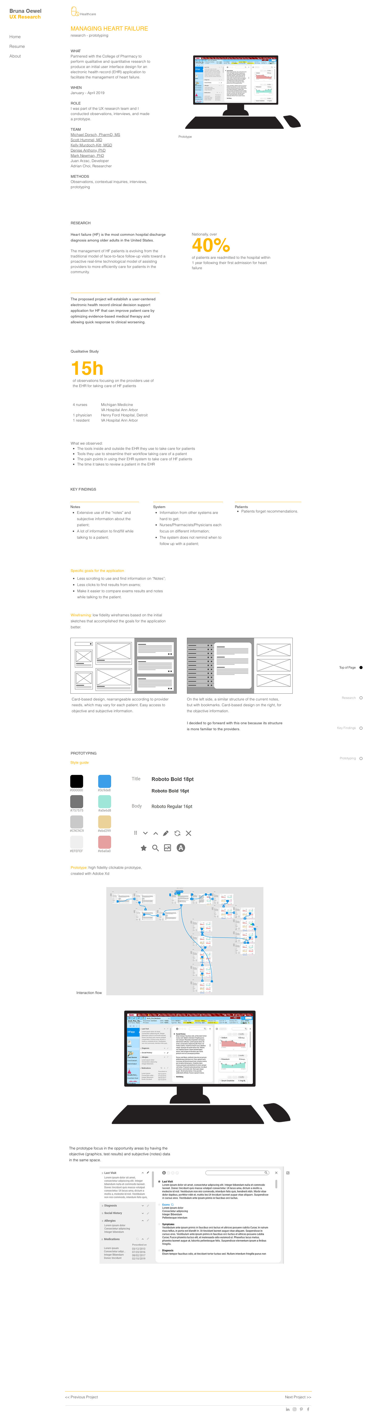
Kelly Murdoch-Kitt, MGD (91, 145)
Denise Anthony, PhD (88, 150)
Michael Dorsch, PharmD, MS (95, 134)
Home (15, 36)
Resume (17, 46)
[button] (195, 1215)
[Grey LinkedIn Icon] (287, 1409)
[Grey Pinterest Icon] (301, 1409)
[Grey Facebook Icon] (308, 1409)
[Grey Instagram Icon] (294, 1409)
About (15, 56)
